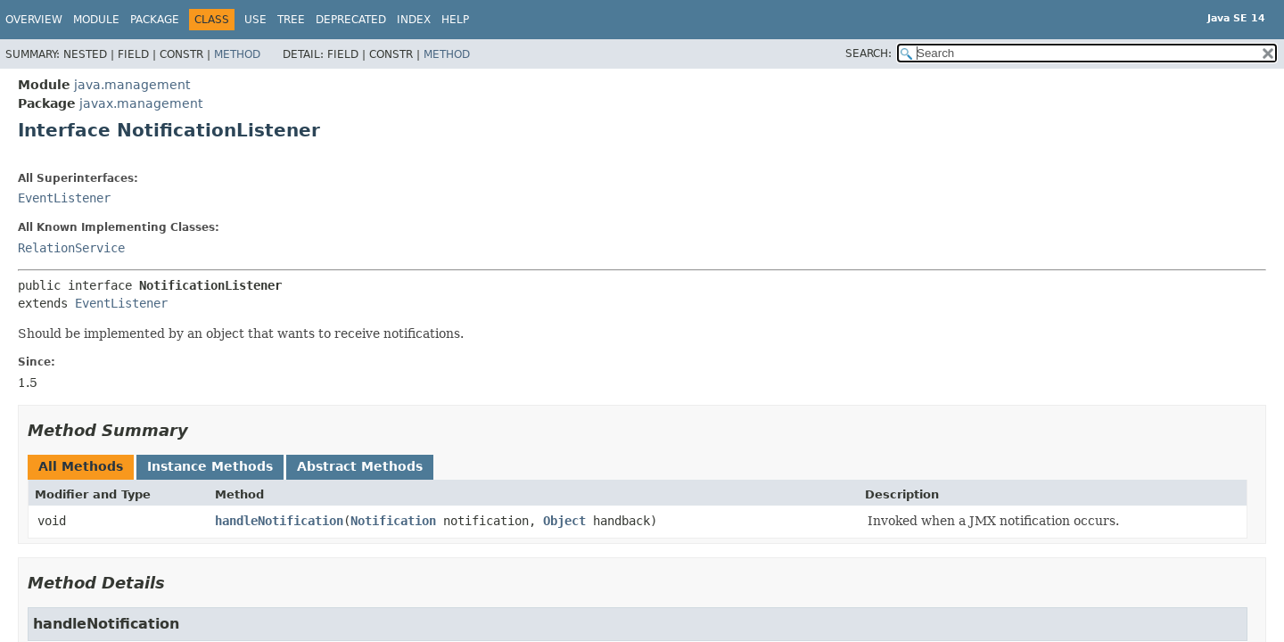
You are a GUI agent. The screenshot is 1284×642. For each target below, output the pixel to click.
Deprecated (351, 19)
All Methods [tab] (80, 466)
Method (237, 54)
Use (255, 19)
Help (455, 19)
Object (564, 521)
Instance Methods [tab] (210, 466)
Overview (33, 19)
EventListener (64, 198)
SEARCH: (868, 53)
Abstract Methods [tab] (360, 466)
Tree (291, 19)
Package (154, 19)
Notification (393, 521)
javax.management (140, 103)
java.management (132, 85)
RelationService (71, 248)
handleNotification (279, 521)
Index (414, 19)
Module (96, 19)
